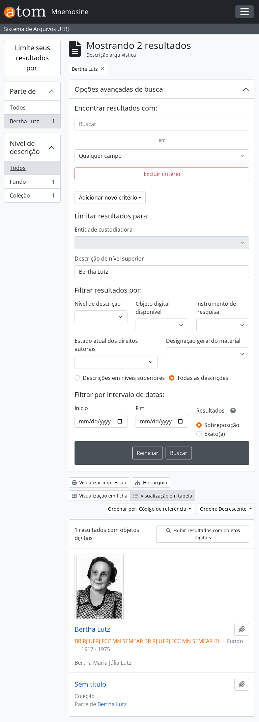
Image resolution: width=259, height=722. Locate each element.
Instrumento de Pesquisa (216, 307)
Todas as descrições (202, 378)
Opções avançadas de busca (119, 89)
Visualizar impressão (99, 482)
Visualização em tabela (162, 495)
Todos (18, 107)
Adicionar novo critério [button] (108, 197)
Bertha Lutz (32, 122)
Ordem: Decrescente (224, 509)
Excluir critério (162, 174)
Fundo (32, 183)
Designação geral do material (203, 340)
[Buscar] (162, 124)
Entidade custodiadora (104, 229)
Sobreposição (221, 425)
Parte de (23, 91)
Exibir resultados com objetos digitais (203, 534)
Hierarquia (151, 482)
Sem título (90, 684)
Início (81, 408)
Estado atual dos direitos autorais (106, 345)
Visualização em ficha (99, 495)
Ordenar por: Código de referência (148, 509)
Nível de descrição (25, 147)
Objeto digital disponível (153, 307)
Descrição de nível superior (109, 258)
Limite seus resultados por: (32, 57)
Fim (140, 408)
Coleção (32, 196)
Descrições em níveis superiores (124, 378)
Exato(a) (214, 434)
